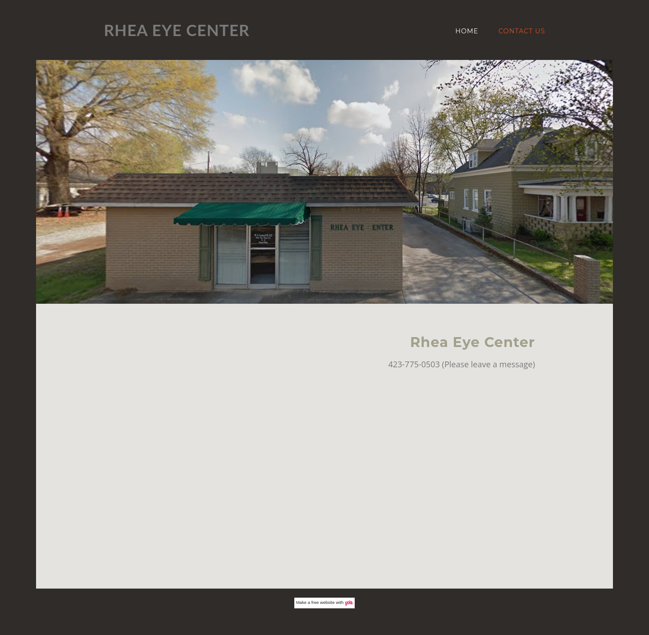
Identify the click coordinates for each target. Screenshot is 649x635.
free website (323, 602)
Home (466, 31)
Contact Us (521, 31)
